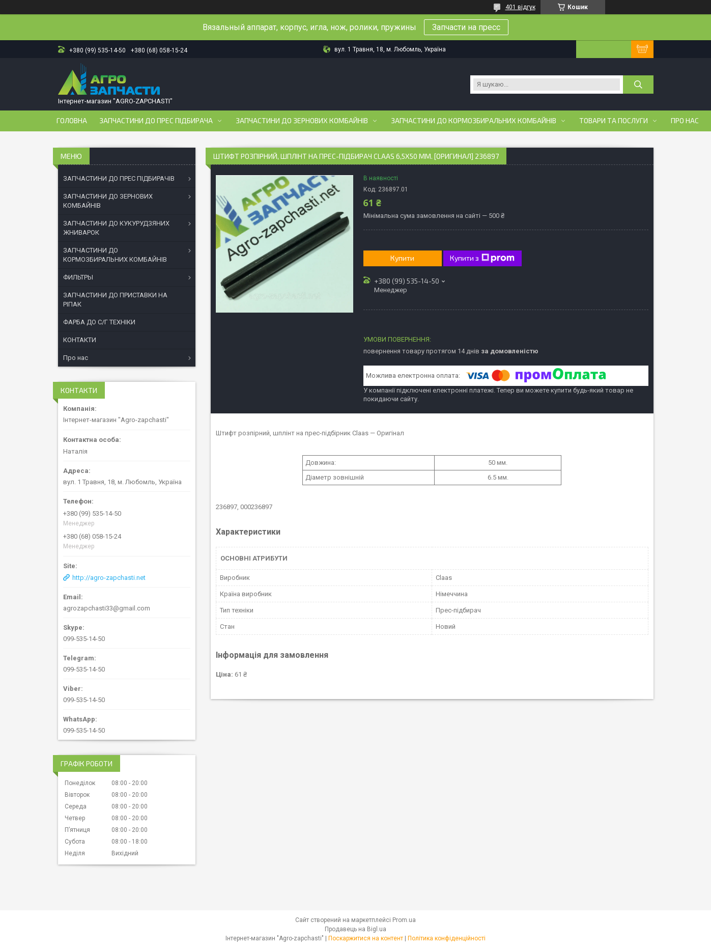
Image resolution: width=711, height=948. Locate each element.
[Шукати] (638, 84)
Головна (71, 120)
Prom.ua (404, 920)
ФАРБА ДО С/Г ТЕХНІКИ (99, 322)
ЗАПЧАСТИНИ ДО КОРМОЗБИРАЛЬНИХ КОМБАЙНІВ (115, 254)
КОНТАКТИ (79, 340)
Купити (402, 258)
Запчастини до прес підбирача (156, 120)
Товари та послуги (613, 120)
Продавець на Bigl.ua (355, 929)
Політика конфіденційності (447, 938)
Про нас (685, 120)
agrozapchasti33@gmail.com (106, 608)
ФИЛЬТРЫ (78, 277)
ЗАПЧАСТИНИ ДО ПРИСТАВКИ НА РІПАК (115, 299)
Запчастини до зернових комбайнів (302, 120)
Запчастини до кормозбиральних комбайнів (473, 120)
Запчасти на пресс (466, 27)
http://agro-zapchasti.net (109, 577)
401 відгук (520, 7)
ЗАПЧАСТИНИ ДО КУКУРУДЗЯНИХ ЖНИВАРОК (116, 227)
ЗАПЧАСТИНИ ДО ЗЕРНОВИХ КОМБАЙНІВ (108, 200)
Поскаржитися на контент (365, 938)
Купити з (482, 258)
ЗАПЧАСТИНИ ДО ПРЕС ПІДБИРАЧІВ (119, 178)
